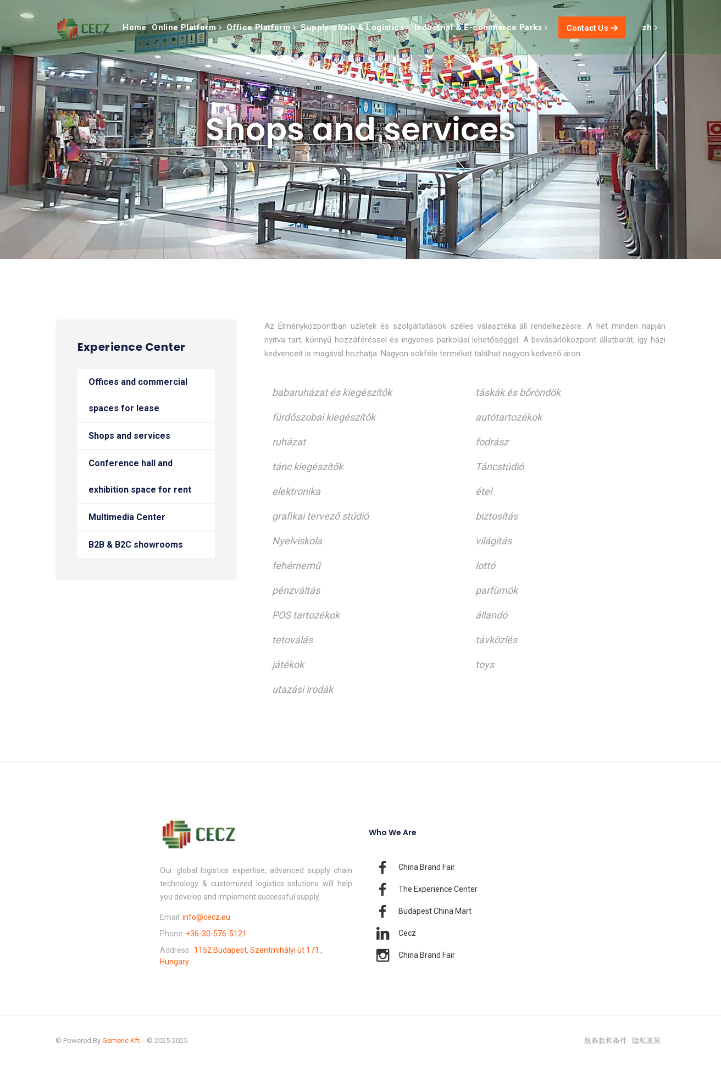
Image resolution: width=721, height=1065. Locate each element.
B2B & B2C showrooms (135, 544)
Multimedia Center (126, 517)
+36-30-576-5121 (216, 933)
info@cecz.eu (206, 917)
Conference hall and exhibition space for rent (139, 476)
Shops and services (129, 436)
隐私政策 (646, 1040)
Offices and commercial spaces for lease (137, 395)
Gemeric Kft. (121, 1040)
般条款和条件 (605, 1040)
